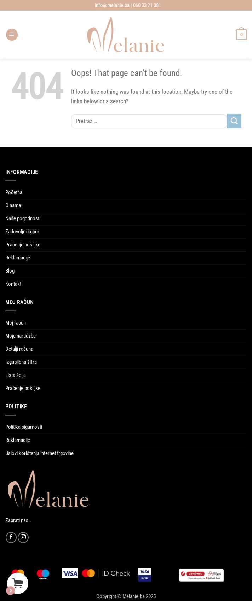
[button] (12, 35)
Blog (10, 271)
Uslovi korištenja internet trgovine (39, 453)
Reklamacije (17, 258)
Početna (13, 192)
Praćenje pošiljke (22, 244)
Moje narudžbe (20, 336)
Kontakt (13, 284)
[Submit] (234, 121)
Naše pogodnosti (22, 218)
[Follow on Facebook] (11, 537)
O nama (13, 205)
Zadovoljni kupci (22, 231)
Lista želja (15, 375)
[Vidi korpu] (241, 34)
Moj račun (15, 323)
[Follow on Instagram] (23, 537)
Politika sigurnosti (23, 427)
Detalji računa (19, 349)
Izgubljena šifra (21, 362)
